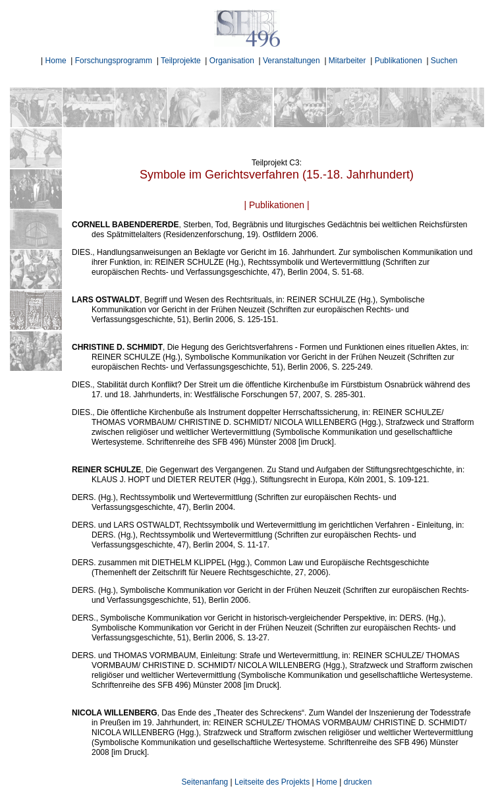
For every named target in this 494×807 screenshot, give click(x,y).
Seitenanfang (205, 782)
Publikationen (398, 60)
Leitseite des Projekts (272, 782)
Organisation (231, 60)
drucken (358, 782)
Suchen (444, 60)
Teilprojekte (181, 60)
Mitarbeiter (347, 60)
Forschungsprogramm (113, 60)
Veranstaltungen (291, 60)
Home (56, 60)
